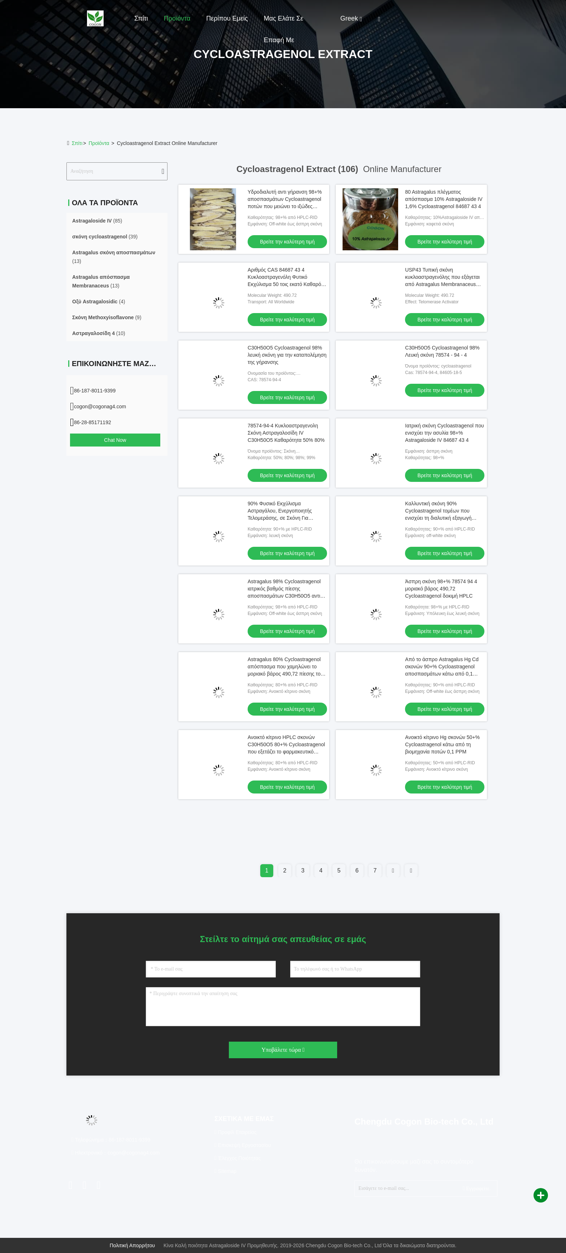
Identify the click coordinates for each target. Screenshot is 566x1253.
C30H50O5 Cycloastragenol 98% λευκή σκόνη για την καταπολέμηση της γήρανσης (287, 355)
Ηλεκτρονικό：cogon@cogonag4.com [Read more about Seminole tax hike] (115, 1153)
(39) (105, 236)
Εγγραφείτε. (477, 1188)
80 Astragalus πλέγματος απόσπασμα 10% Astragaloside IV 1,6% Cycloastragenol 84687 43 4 (443, 199)
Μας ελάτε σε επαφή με (284, 22)
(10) (98, 333)
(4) (98, 301)
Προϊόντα (177, 18)
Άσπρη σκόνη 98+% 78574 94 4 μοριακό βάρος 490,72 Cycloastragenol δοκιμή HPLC (441, 589)
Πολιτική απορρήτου (132, 1245)
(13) (113, 257)
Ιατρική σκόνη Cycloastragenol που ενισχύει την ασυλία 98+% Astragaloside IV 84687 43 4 (444, 433)
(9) (107, 317)
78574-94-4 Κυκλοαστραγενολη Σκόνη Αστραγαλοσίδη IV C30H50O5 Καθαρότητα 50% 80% (286, 433)
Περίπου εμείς (227, 18)
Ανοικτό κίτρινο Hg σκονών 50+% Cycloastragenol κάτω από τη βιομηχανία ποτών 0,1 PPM (442, 744)
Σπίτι (141, 18)
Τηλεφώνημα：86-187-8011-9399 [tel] (110, 1140)
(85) (97, 221)
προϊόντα (98, 143)
